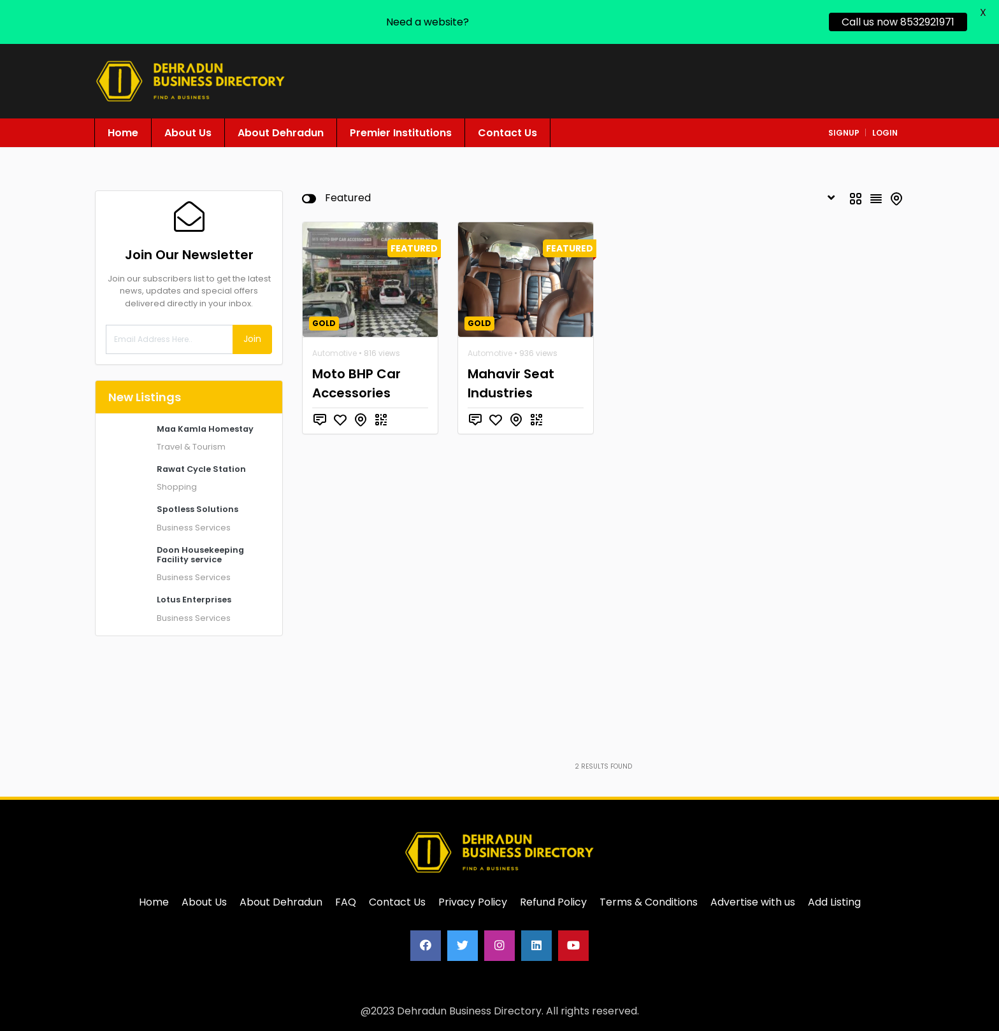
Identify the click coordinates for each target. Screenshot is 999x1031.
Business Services (194, 527)
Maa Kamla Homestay (205, 428)
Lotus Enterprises (194, 599)
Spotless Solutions (197, 509)
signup (843, 132)
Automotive (334, 353)
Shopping (177, 486)
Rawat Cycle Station (201, 469)
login (885, 132)
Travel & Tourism (191, 446)
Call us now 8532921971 (898, 22)
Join (252, 338)
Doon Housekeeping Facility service (200, 554)
